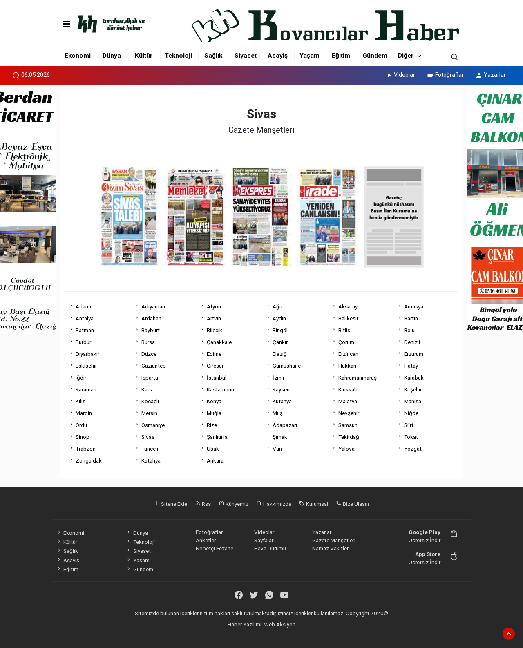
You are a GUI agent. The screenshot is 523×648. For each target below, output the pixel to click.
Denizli (412, 342)
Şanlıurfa (217, 436)
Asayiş (278, 55)
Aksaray (348, 306)
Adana (83, 306)
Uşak (213, 448)
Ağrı (277, 306)
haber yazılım (294, 633)
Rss (203, 504)
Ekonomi (78, 55)
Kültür (143, 55)
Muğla (214, 413)
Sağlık (213, 55)
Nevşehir (348, 413)
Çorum (346, 342)
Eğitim (341, 55)
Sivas (147, 436)
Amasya (413, 306)
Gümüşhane (287, 365)
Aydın (279, 318)
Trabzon (86, 448)
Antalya (85, 318)
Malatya (347, 401)
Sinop (82, 436)
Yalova (346, 448)
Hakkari (347, 365)
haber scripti (263, 633)
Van (277, 448)
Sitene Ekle (170, 504)
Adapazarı (285, 425)
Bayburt (150, 330)
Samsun (348, 425)
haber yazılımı (199, 633)
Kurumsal (313, 504)
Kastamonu (220, 389)
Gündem (374, 55)
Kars (146, 389)
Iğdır (81, 377)
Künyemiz (233, 504)
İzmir (278, 377)
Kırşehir (413, 389)
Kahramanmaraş (357, 377)
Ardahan (151, 318)
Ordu (81, 425)
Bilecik (214, 330)
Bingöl (280, 330)
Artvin (214, 318)
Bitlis (344, 330)
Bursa (148, 342)
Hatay (411, 365)
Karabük (414, 377)
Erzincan (348, 354)
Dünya (112, 55)
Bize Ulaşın (352, 504)
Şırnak (280, 436)
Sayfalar (263, 540)
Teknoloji (178, 55)
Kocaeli (150, 401)
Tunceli (149, 448)
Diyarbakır (87, 354)
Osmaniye (153, 425)
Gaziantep (153, 365)
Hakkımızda (273, 504)
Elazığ (280, 354)
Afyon (214, 306)
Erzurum (413, 354)
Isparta (149, 377)
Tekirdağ (348, 436)
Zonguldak (89, 460)
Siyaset (246, 55)
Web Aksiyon (279, 624)
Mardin (84, 413)
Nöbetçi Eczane (214, 548)
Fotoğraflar (445, 75)
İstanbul (216, 377)
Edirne (214, 354)
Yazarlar (490, 75)
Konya (214, 401)
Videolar (400, 75)
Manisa (412, 401)
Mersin (149, 413)
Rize (212, 425)
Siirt (408, 425)
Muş (278, 413)
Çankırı (281, 342)
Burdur (83, 342)
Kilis (80, 401)
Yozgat (413, 448)
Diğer (405, 55)
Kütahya (282, 401)
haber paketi (232, 633)
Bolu (409, 330)
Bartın (411, 318)
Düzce (148, 354)
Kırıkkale (348, 389)
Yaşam (309, 55)
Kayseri (281, 389)
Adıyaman (153, 306)
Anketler (206, 540)
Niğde (411, 413)
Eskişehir (86, 365)
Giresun (216, 365)
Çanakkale (219, 342)
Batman (85, 330)
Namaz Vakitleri (331, 548)
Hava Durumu (270, 548)
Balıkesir (348, 318)
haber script (325, 633)
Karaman (86, 389)
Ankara (215, 460)
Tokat (411, 436)
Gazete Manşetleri (333, 540)
